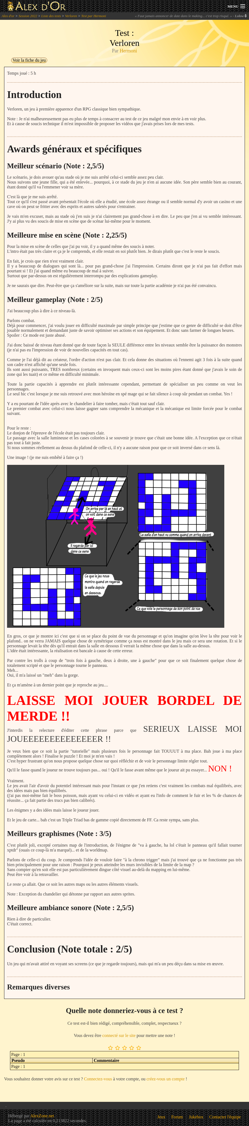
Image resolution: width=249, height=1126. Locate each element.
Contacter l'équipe (225, 1117)
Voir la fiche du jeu (29, 60)
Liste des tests (51, 16)
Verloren (71, 16)
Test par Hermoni (93, 16)
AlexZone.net (42, 1116)
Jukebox (196, 1117)
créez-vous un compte (165, 1079)
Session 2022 (27, 16)
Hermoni (128, 50)
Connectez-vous (98, 1079)
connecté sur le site (118, 1035)
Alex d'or (8, 16)
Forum (177, 1117)
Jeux (161, 1117)
